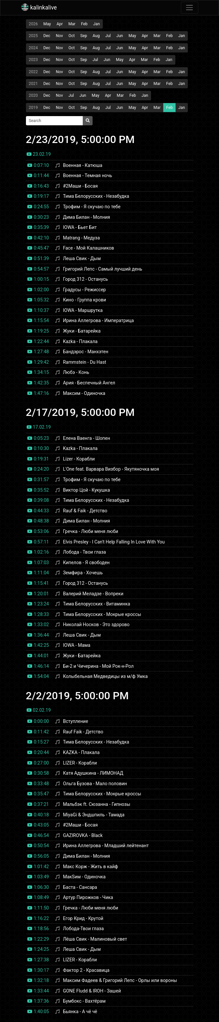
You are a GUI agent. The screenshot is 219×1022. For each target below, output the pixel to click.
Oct (72, 35)
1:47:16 (38, 393)
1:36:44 (38, 635)
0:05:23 (38, 438)
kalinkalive (39, 7)
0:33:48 (38, 783)
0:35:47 (38, 793)
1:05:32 (38, 299)
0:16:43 (38, 186)
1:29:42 (38, 362)
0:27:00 (38, 763)
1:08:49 (38, 897)
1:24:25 (38, 949)
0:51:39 (38, 258)
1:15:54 (38, 320)
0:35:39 (38, 227)
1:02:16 (38, 552)
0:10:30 (38, 448)
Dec (46, 35)
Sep (83, 35)
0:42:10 (38, 237)
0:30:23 (38, 217)
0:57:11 (38, 541)
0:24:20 (38, 469)
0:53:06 (38, 531)
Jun (119, 35)
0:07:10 (38, 165)
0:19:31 (38, 458)
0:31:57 (38, 479)
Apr (59, 24)
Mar (72, 24)
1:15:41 (38, 583)
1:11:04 (38, 572)
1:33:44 (38, 990)
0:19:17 (38, 196)
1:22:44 (38, 341)
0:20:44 (38, 752)
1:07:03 (38, 562)
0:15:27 (38, 742)
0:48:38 (38, 520)
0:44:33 (38, 510)
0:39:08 (38, 500)
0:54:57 (38, 269)
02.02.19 (39, 710)
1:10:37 (38, 310)
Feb (84, 24)
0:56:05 (38, 856)
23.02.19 (39, 154)
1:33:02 (38, 624)
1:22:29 (38, 939)
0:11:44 (38, 175)
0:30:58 (38, 773)
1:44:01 (38, 655)
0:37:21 (38, 804)
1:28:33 (38, 614)
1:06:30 (38, 887)
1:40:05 (38, 1011)
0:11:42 (38, 731)
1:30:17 (38, 970)
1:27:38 (38, 959)
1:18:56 (38, 928)
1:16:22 (38, 918)
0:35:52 (38, 490)
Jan (96, 24)
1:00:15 (38, 279)
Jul (108, 35)
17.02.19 (39, 427)
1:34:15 (38, 372)
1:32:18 (38, 980)
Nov (59, 35)
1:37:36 (38, 1001)
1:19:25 (38, 331)
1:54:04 (38, 676)
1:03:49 (38, 876)
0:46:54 (38, 835)
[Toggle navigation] (189, 7)
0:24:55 (38, 206)
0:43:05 (38, 825)
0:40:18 (38, 814)
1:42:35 (38, 382)
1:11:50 (38, 907)
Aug (96, 35)
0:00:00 (38, 721)
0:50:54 (38, 845)
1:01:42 (38, 866)
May (47, 24)
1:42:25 (38, 645)
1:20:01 (38, 593)
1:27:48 (38, 351)
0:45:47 (38, 248)
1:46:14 (38, 666)
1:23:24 (38, 603)
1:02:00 (38, 289)
